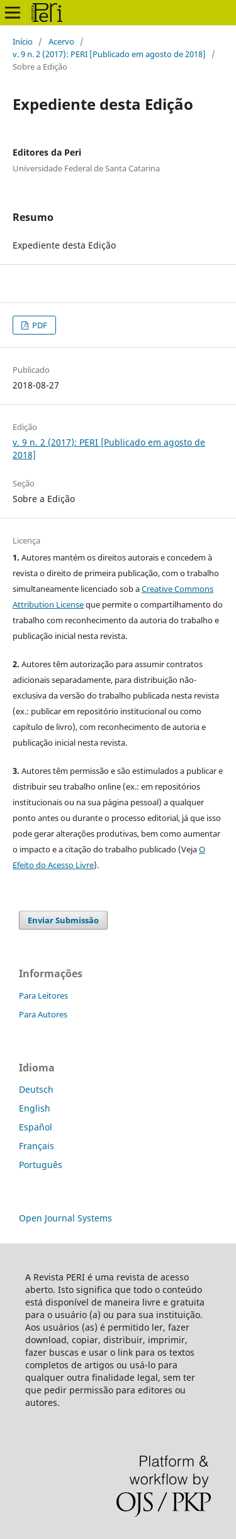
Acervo (61, 41)
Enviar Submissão (63, 920)
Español (35, 1127)
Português (40, 1165)
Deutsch (36, 1089)
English (34, 1108)
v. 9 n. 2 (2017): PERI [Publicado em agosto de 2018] (109, 54)
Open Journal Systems (65, 1218)
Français (36, 1146)
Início (23, 41)
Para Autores (43, 1014)
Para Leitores (43, 995)
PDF (38, 325)
